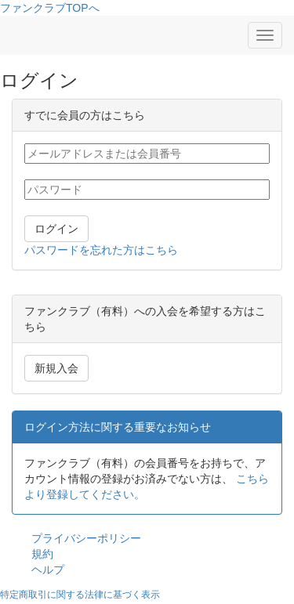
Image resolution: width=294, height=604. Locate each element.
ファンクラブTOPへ (50, 8)
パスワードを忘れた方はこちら (101, 250)
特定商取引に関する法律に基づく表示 (80, 594)
